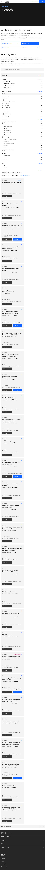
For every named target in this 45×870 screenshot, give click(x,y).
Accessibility (4, 866)
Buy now (16, 239)
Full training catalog (10, 43)
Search (42, 1)
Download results (25, 175)
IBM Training (5, 6)
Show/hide (40, 79)
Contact (3, 858)
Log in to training (34, 1)
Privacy (2, 861)
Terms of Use (4, 864)
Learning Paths (30, 43)
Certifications (30, 47)
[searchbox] (22, 69)
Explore (5, 196)
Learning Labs (10, 47)
